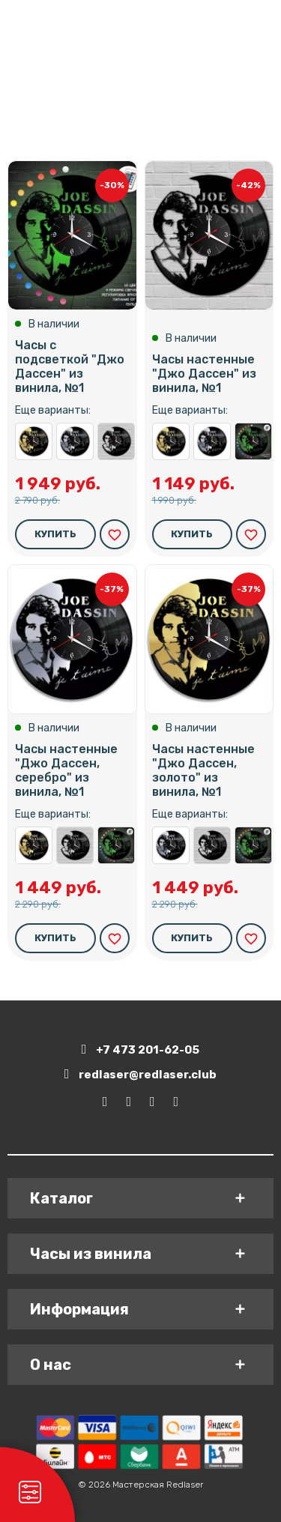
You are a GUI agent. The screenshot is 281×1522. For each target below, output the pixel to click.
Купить (55, 534)
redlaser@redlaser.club (140, 1074)
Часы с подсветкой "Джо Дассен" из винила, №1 (69, 367)
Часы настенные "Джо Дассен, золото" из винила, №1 (34, 441)
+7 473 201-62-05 (141, 1049)
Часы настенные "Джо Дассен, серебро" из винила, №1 (75, 441)
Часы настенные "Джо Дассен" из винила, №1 (116, 441)
